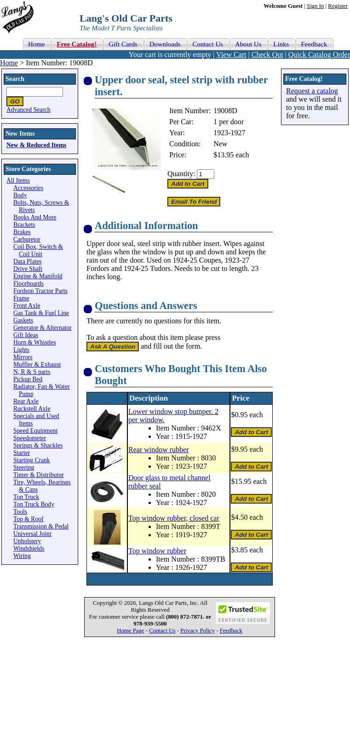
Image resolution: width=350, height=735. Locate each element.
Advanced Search (28, 109)
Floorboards (28, 283)
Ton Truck (26, 497)
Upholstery (27, 541)
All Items (18, 180)
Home (9, 63)
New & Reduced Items (36, 145)
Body (20, 195)
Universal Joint (32, 533)
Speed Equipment (35, 430)
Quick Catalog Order (319, 54)
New (220, 144)
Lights (21, 349)
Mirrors (23, 357)
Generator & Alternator (42, 327)
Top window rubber (157, 551)
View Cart (231, 54)
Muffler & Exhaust (37, 364)
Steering (23, 467)
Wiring (22, 555)
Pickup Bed (27, 379)
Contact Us (162, 630)
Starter (21, 452)
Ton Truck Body (33, 504)
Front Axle (26, 305)
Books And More (35, 217)
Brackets (24, 224)
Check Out (267, 54)
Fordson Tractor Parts (40, 290)
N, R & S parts (31, 371)
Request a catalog (312, 91)
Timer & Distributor (38, 474)
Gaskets (23, 320)
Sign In (315, 6)
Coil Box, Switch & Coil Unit (38, 250)
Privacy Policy (197, 630)
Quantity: (181, 174)
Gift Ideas (25, 335)
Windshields (28, 548)
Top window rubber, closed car (173, 518)
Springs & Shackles (38, 445)
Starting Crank (31, 460)
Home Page (130, 630)
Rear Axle (26, 401)
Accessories (28, 187)
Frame (21, 298)
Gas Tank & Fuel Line (41, 313)
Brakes (22, 232)
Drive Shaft (27, 268)
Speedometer (29, 438)
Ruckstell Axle (31, 408)
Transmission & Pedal (41, 526)
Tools (20, 511)
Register (338, 6)
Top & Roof (28, 519)
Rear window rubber (158, 450)
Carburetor (26, 239)
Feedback (231, 630)
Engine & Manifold (37, 276)
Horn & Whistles (34, 342)
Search (15, 78)
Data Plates (27, 261)
